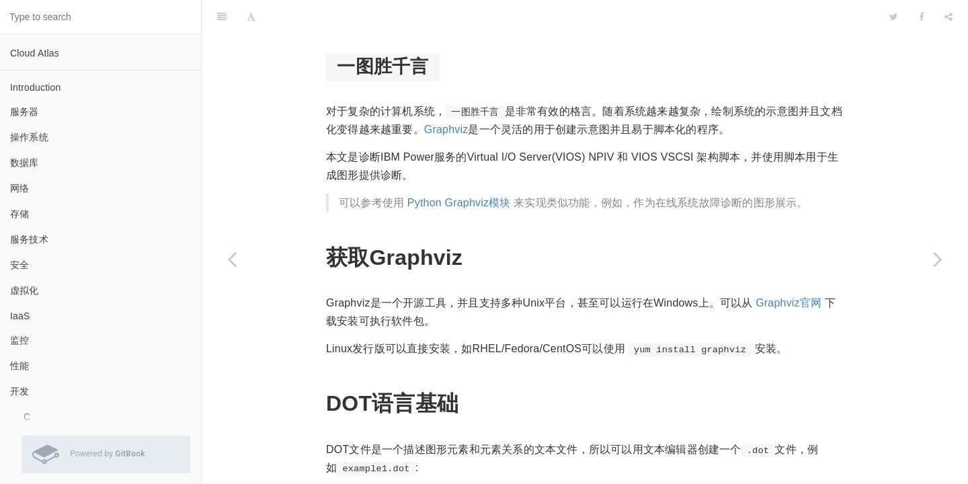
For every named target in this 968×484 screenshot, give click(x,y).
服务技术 (29, 239)
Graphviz (446, 96)
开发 (19, 391)
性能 (19, 365)
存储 (19, 213)
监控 (19, 340)
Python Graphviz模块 (459, 169)
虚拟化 (24, 290)
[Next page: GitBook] (938, 259)
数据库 (24, 162)
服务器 (24, 111)
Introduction (35, 87)
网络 (19, 188)
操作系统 (29, 137)
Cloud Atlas (34, 53)
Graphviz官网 (788, 269)
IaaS (20, 316)
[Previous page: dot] (232, 259)
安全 (19, 264)
